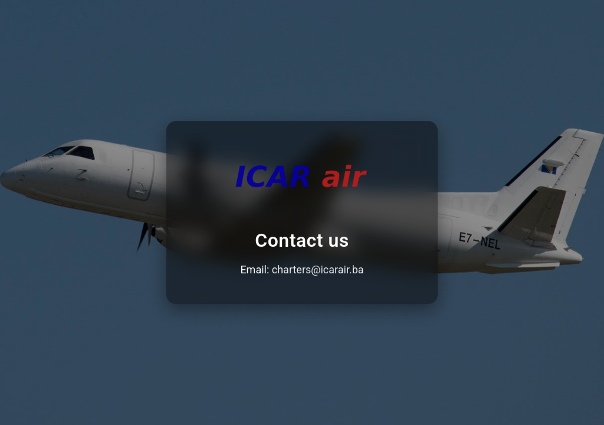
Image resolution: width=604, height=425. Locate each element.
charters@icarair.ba (318, 270)
